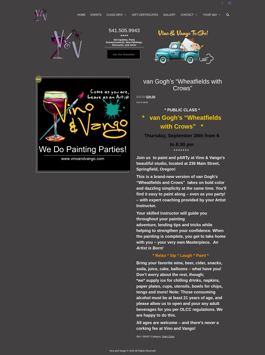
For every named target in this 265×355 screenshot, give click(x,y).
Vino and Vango (117, 350)
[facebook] (222, 3)
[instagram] (229, 3)
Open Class (168, 336)
